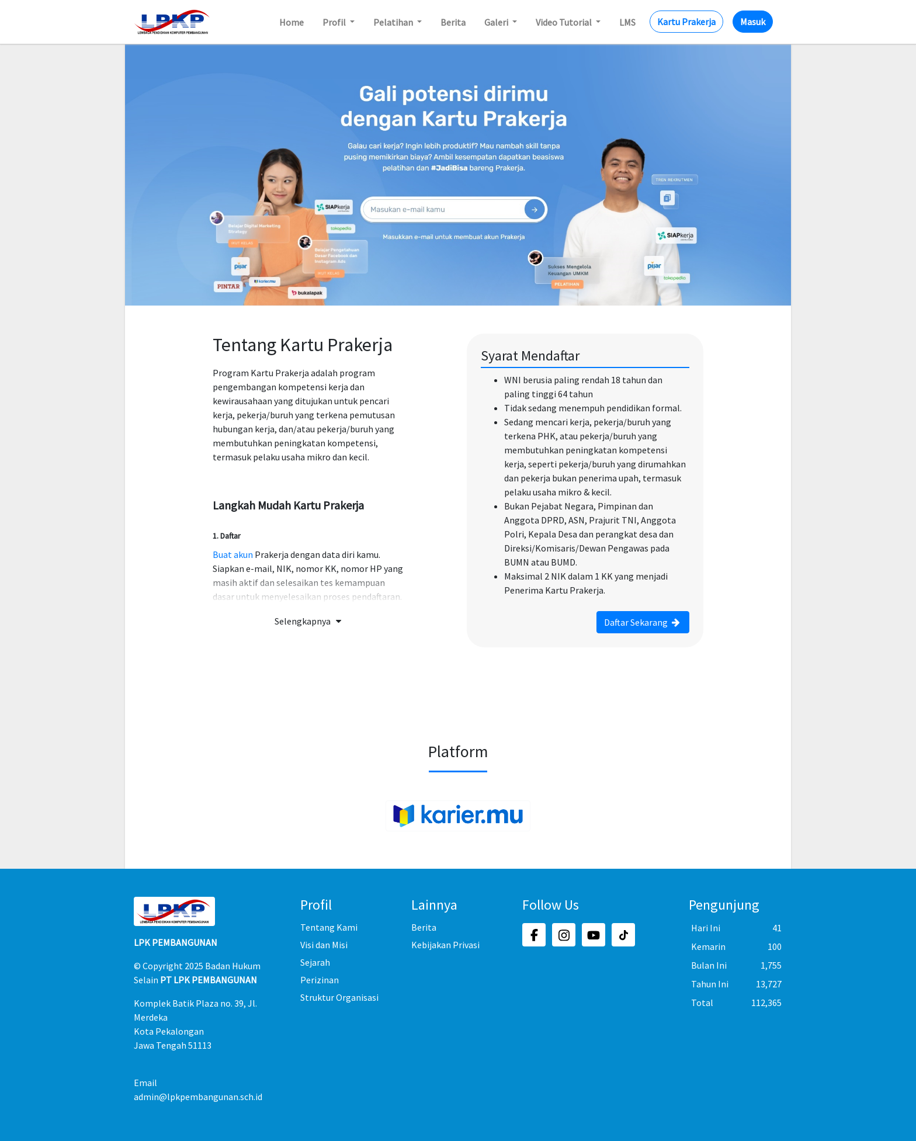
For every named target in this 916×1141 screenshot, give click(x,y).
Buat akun (233, 554)
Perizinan (319, 980)
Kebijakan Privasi (445, 945)
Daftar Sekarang (643, 622)
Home (291, 22)
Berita (453, 22)
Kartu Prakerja (686, 21)
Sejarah (315, 962)
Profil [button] (335, 22)
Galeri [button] (497, 22)
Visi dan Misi (324, 945)
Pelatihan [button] (394, 22)
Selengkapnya (310, 621)
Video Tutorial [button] (565, 22)
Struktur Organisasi (339, 997)
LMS (627, 22)
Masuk (752, 21)
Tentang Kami (329, 927)
